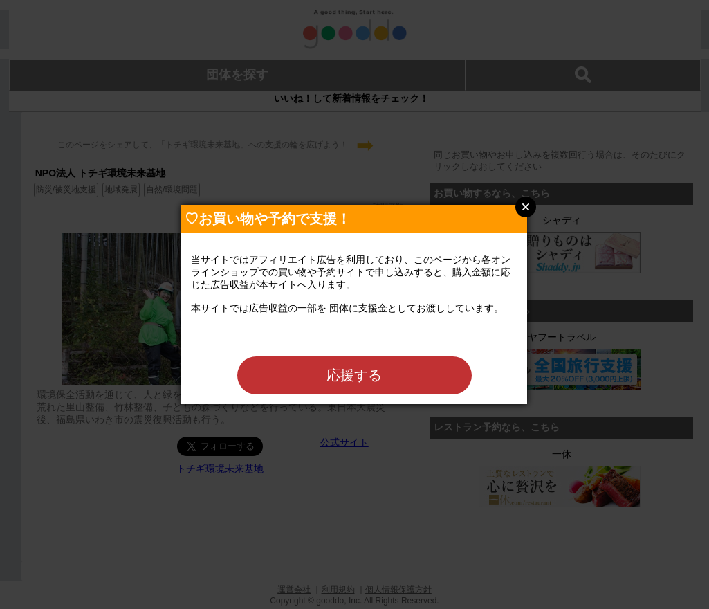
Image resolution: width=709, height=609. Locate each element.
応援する (354, 375)
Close (525, 207)
